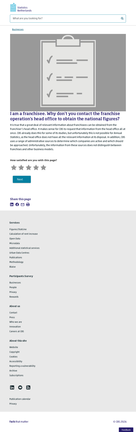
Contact (13, 313)
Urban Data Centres (19, 253)
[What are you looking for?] (68, 19)
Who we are (15, 322)
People (13, 287)
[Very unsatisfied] (14, 167)
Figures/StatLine (18, 229)
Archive (13, 371)
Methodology (16, 262)
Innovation (15, 327)
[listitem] (12, 204)
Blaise (12, 267)
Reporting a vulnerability (22, 366)
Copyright (14, 352)
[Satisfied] (36, 167)
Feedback (126, 430)
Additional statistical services (24, 248)
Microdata (14, 243)
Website (13, 347)
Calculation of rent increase (23, 234)
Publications (15, 258)
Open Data (14, 239)
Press (12, 317)
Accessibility (15, 361)
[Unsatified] (21, 167)
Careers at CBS (16, 331)
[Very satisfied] (43, 167)
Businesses (18, 30)
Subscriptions (16, 375)
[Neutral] (28, 167)
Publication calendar (19, 399)
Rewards (14, 297)
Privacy (13, 292)
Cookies (13, 357)
